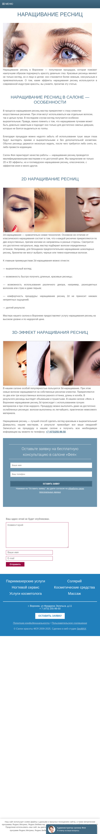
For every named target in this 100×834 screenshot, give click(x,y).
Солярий (74, 581)
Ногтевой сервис (25, 587)
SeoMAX (81, 628)
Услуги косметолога (25, 594)
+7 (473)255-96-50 (56, 432)
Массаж (74, 594)
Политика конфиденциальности (31, 623)
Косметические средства (74, 587)
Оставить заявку (50, 616)
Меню (7, 4)
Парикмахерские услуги (25, 581)
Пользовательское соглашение (69, 623)
